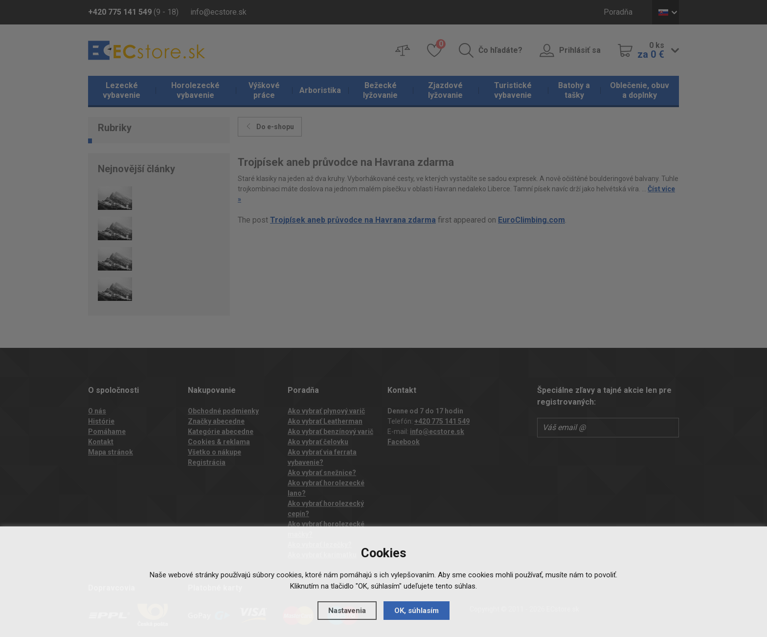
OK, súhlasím (416, 610)
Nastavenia (347, 610)
